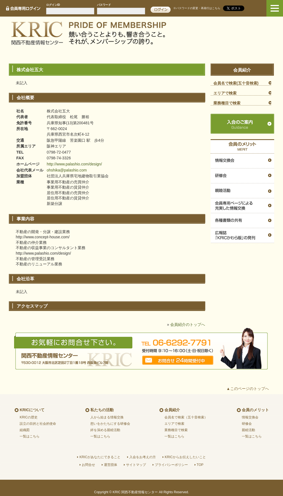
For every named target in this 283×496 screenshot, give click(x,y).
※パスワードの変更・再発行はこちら (196, 8)
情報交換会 (242, 161)
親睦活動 (242, 190)
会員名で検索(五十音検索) (235, 83)
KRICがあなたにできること (99, 457)
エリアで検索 (225, 93)
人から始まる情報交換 (107, 417)
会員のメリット (255, 410)
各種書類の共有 (242, 220)
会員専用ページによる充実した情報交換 (242, 205)
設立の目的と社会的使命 (38, 424)
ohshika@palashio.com (67, 170)
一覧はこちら (30, 436)
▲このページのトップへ (247, 388)
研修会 (242, 175)
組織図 (25, 430)
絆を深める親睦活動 (105, 430)
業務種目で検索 (226, 103)
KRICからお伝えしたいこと (185, 457)
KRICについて (32, 410)
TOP (200, 465)
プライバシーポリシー (171, 465)
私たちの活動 (102, 410)
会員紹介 (172, 410)
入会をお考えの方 (142, 457)
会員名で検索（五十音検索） (186, 417)
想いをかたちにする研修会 (110, 424)
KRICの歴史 (29, 417)
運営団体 (110, 465)
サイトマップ (136, 465)
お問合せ (88, 465)
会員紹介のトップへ (187, 324)
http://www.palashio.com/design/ (74, 164)
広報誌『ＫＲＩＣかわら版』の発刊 (242, 235)
